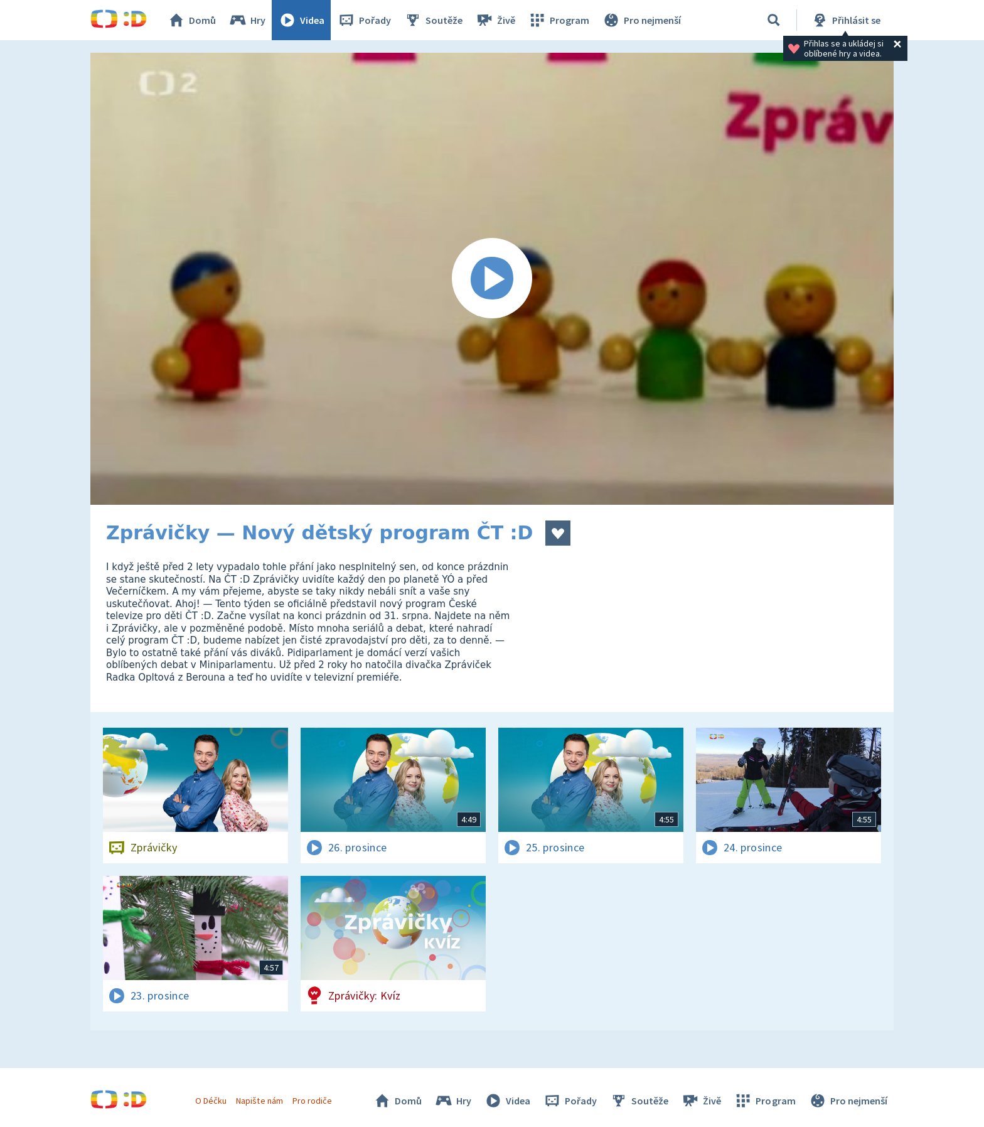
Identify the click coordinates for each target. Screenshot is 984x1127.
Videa (301, 20)
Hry (246, 20)
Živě (495, 20)
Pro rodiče (312, 1100)
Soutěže (433, 20)
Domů (191, 20)
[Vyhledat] (773, 20)
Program (558, 20)
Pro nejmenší (641, 20)
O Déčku (211, 1100)
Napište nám (259, 1100)
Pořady (364, 20)
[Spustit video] (492, 279)
